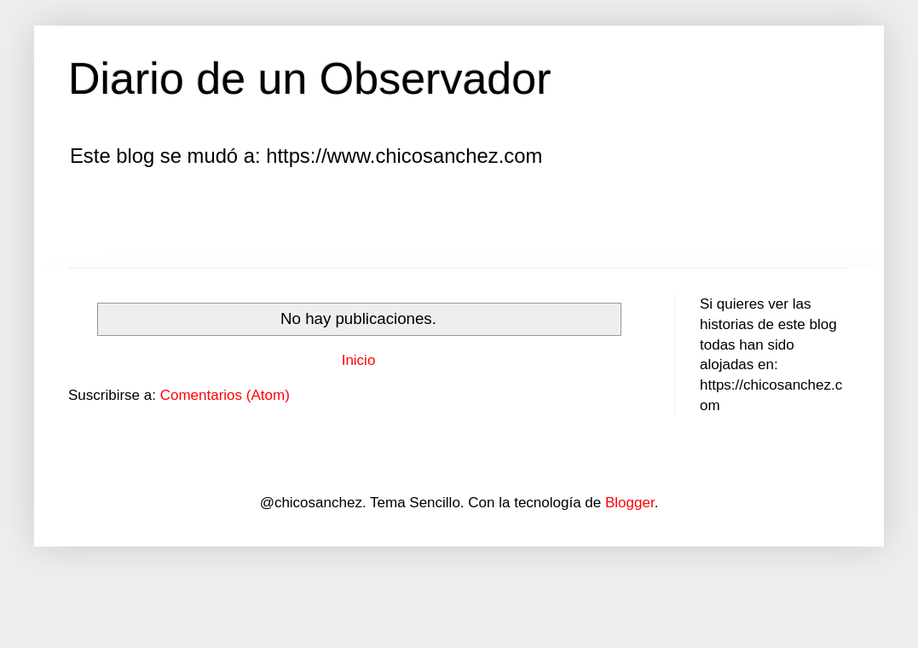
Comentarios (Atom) (225, 395)
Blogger (630, 503)
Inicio (359, 360)
